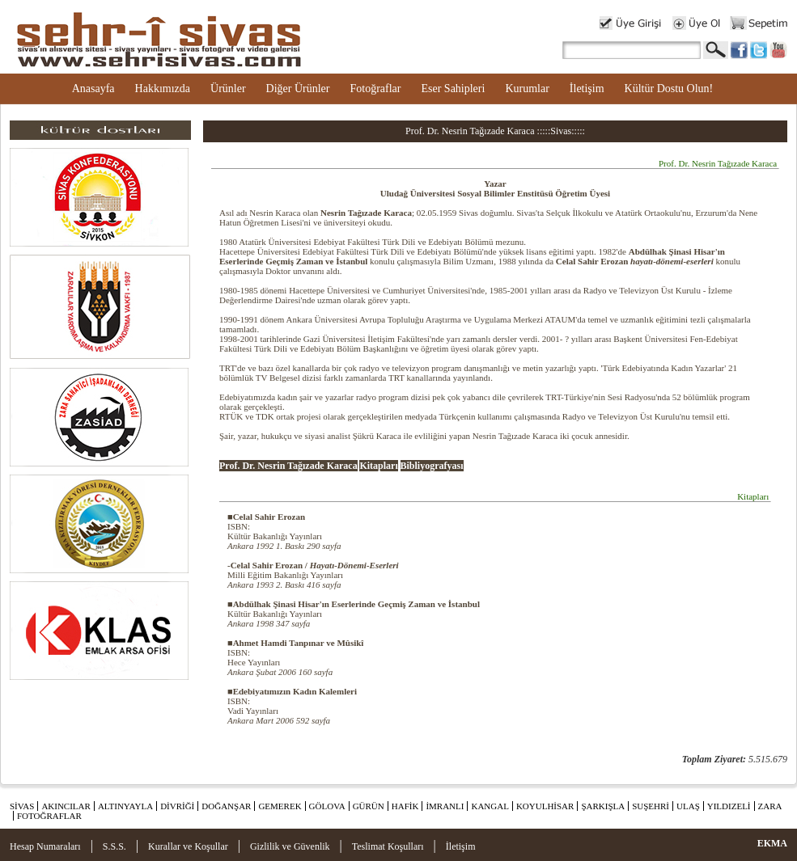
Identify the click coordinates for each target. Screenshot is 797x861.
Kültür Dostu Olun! (669, 88)
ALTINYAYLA (125, 806)
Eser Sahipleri (453, 88)
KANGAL (489, 806)
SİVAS (22, 806)
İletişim (587, 88)
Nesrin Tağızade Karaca (366, 212)
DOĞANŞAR (226, 806)
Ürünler (228, 88)
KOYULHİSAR (545, 806)
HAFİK (405, 806)
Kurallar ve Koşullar (188, 846)
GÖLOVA (327, 806)
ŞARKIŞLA (603, 806)
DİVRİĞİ (177, 806)
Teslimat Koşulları (388, 846)
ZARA (770, 806)
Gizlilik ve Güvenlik (290, 846)
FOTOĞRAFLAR (49, 816)
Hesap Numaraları (45, 846)
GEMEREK (279, 806)
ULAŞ (688, 806)
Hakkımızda (162, 88)
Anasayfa (93, 88)
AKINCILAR (66, 806)
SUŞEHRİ (650, 806)
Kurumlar (527, 88)
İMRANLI (445, 806)
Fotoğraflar (375, 88)
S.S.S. (114, 846)
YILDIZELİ (729, 806)
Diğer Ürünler (298, 88)
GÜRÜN (368, 806)
